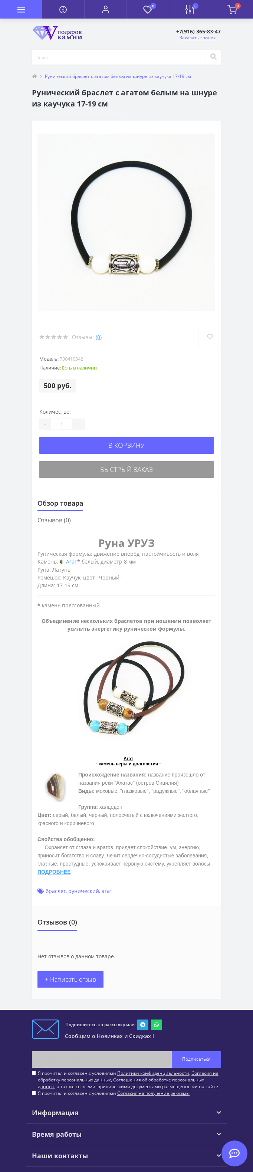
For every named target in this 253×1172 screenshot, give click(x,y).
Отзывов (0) (54, 520)
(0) (99, 337)
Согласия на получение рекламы (153, 1093)
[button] (105, 9)
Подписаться (196, 1059)
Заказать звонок (198, 38)
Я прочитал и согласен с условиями (114, 1093)
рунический (83, 890)
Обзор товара (60, 503)
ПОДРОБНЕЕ (54, 872)
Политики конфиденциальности (153, 1073)
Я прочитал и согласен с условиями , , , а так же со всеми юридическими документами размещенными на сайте (128, 1080)
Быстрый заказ (126, 469)
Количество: (55, 411)
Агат (71, 561)
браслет (56, 890)
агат (107, 890)
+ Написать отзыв (70, 979)
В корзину (126, 445)
